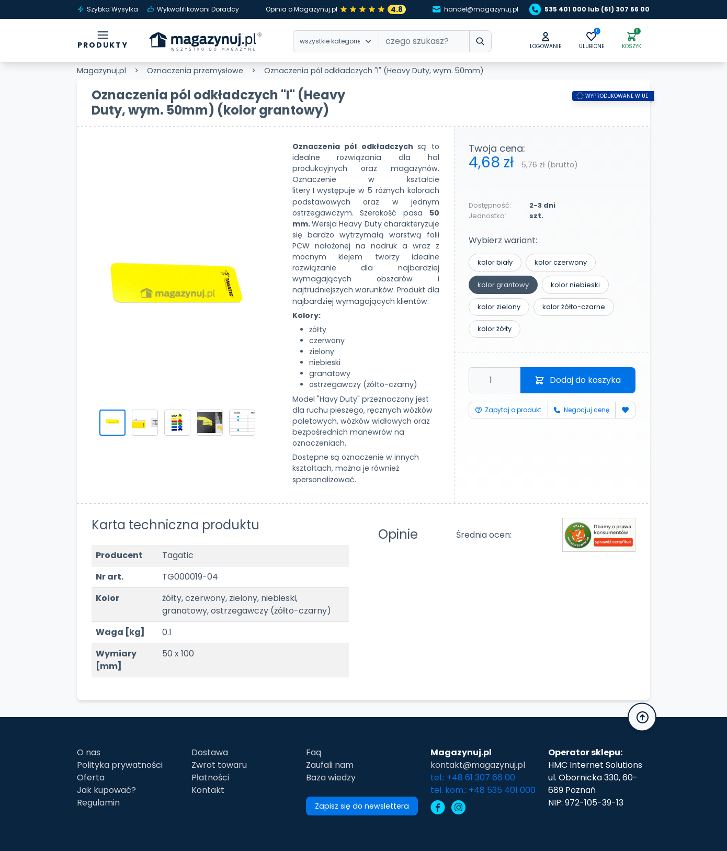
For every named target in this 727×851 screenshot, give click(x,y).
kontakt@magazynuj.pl (477, 765)
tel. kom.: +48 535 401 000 (483, 790)
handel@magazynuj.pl (475, 9)
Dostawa (209, 752)
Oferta (91, 777)
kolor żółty (495, 329)
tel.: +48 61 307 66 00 (472, 777)
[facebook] (437, 809)
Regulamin (98, 803)
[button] (545, 41)
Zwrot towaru (219, 765)
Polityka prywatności (120, 765)
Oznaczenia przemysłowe (195, 70)
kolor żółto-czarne (573, 307)
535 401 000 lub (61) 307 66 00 (591, 9)
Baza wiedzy (331, 777)
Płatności (210, 777)
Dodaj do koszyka (578, 380)
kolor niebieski (575, 285)
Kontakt (207, 790)
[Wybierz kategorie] (336, 41)
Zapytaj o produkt (508, 409)
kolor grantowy (503, 285)
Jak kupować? (106, 790)
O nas (88, 752)
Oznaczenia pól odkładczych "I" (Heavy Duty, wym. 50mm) (374, 70)
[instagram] (458, 809)
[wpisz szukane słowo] (480, 41)
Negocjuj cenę (581, 409)
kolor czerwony (561, 262)
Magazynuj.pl (101, 70)
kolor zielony (499, 307)
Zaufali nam (330, 765)
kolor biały (495, 262)
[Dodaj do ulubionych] (625, 410)
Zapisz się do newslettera (362, 806)
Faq (313, 752)
